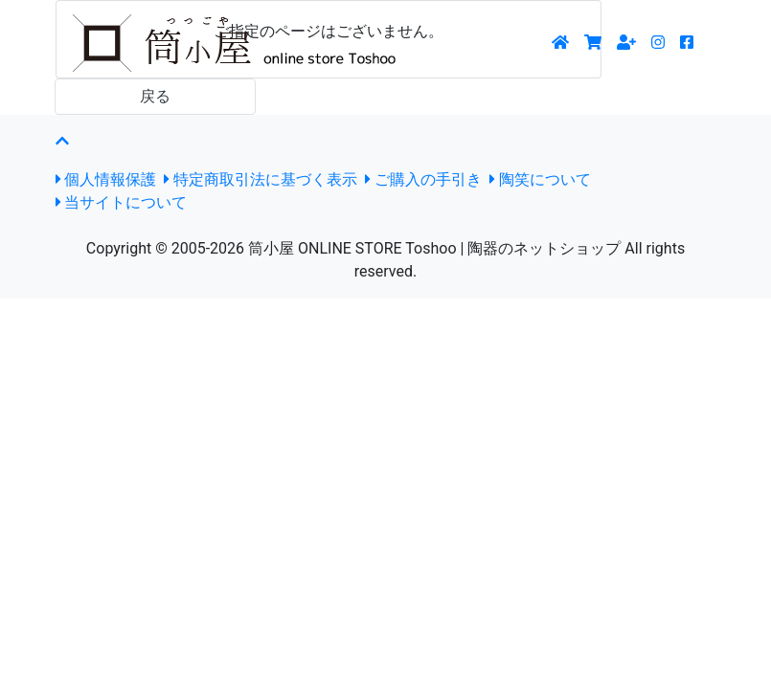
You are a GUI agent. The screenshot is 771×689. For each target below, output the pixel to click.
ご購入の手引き (423, 179)
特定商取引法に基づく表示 (260, 179)
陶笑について (540, 179)
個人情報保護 (106, 179)
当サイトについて (122, 202)
